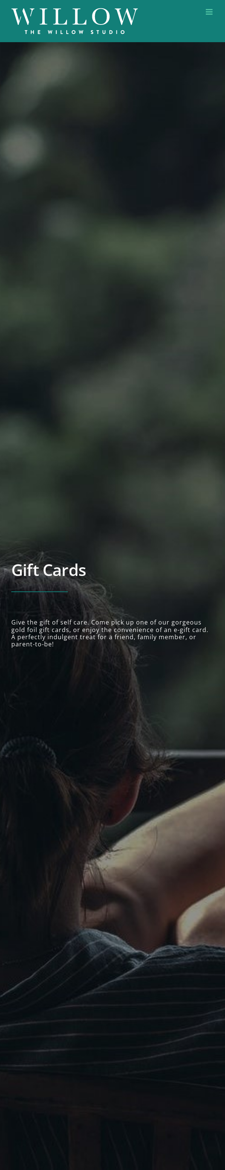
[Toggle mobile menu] (210, 12)
